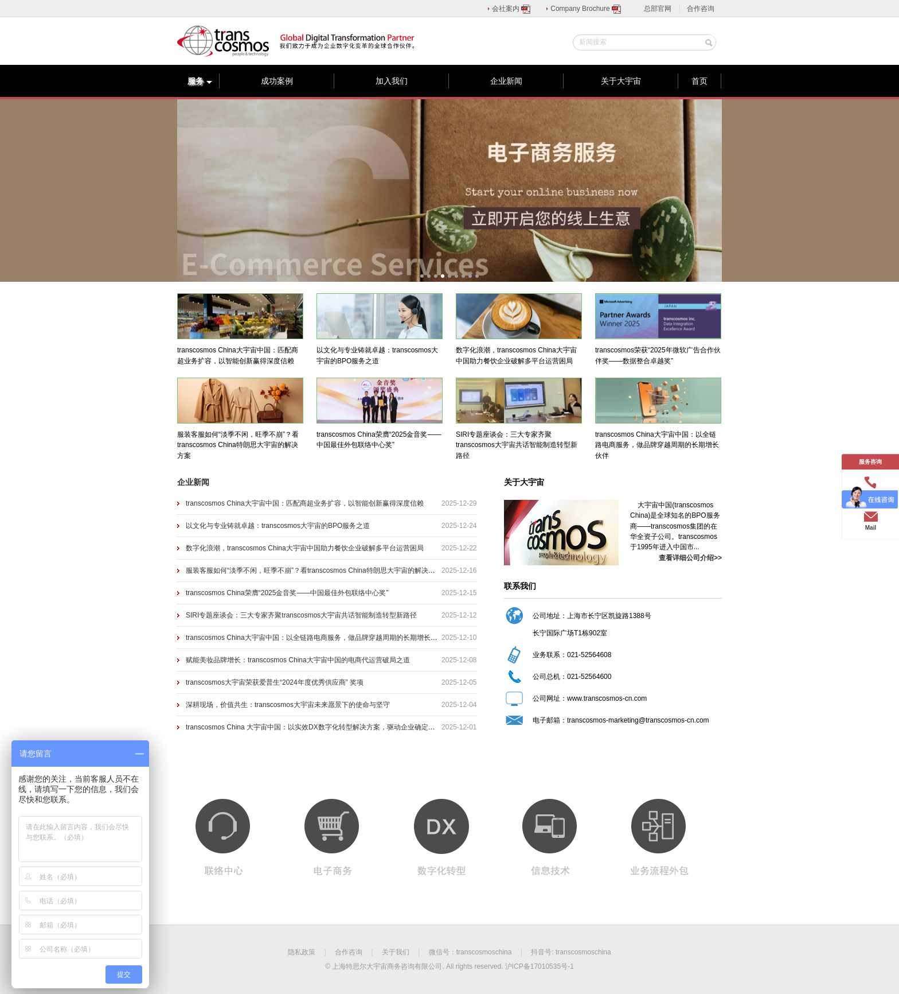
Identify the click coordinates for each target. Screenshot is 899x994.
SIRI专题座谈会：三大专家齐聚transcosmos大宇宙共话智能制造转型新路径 (301, 615)
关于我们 (395, 952)
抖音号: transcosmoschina (571, 952)
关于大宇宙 (621, 81)
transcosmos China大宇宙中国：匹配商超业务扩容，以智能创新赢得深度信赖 (305, 503)
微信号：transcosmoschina (470, 952)
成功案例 (277, 81)
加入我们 (392, 81)
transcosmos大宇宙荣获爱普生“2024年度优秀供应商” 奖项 (274, 682)
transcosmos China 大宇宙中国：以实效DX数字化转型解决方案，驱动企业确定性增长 (317, 727)
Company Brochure (586, 9)
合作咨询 (700, 9)
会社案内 (511, 9)
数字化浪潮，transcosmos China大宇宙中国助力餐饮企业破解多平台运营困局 (305, 548)
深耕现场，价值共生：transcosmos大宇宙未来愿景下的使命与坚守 (288, 705)
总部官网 (657, 9)
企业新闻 (506, 81)
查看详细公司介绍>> (690, 558)
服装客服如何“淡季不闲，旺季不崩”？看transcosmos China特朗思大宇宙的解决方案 (314, 570)
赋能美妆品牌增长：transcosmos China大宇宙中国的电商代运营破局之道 (298, 660)
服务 (200, 81)
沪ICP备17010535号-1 (539, 966)
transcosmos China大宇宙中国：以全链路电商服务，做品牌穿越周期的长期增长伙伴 (315, 638)
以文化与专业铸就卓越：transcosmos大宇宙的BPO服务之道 (278, 526)
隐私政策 (301, 952)
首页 (699, 81)
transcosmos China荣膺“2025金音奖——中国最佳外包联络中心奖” (287, 593)
